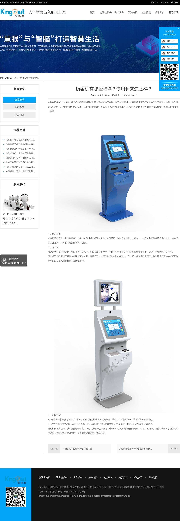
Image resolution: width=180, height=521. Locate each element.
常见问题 (19, 114)
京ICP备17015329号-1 (109, 487)
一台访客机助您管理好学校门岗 (77, 449)
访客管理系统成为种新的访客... (20, 144)
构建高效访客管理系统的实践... (20, 162)
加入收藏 (164, 3)
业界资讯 (34, 78)
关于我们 (160, 12)
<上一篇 (54, 449)
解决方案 (133, 12)
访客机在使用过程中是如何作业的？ (136, 449)
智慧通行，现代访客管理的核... (20, 171)
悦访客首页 (44, 477)
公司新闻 (19, 107)
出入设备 (119, 12)
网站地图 (174, 3)
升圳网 (161, 487)
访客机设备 (106, 12)
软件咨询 (171, 53)
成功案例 (146, 12)
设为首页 (154, 3)
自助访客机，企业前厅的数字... (20, 153)
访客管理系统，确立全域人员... (20, 167)
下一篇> (174, 449)
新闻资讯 (173, 12)
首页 (92, 12)
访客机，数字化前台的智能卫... (20, 140)
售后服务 (171, 59)
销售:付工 (171, 41)
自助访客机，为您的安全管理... (20, 158)
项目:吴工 (171, 47)
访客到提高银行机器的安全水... (20, 149)
